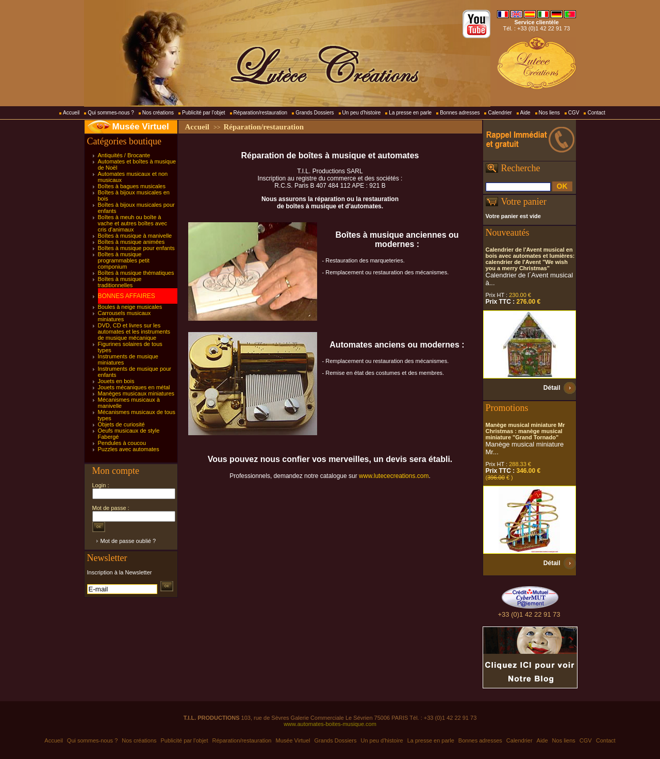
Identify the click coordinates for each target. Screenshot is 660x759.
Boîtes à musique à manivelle (135, 236)
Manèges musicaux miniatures (136, 393)
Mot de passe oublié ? (128, 541)
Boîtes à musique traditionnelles (120, 282)
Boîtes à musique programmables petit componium (124, 260)
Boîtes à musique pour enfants (136, 248)
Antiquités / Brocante (124, 155)
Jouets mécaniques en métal (134, 387)
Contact (596, 113)
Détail (551, 387)
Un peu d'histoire (361, 113)
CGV (574, 113)
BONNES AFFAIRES (126, 296)
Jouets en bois (116, 381)
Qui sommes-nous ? (111, 113)
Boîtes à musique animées (131, 242)
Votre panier (524, 201)
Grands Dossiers (314, 113)
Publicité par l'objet (203, 113)
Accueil (71, 113)
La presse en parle (410, 113)
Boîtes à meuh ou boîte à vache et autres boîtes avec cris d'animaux (133, 223)
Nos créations (158, 113)
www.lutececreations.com (393, 476)
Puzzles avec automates (128, 449)
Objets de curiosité (121, 424)
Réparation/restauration (261, 113)
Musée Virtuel (140, 126)
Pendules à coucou (122, 443)
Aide (525, 113)
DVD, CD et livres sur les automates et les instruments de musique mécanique (134, 331)
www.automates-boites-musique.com (330, 724)
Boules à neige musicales (130, 307)
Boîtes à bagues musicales (132, 186)
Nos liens (549, 113)
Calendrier (500, 113)
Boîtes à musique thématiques (136, 273)
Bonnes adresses (460, 113)
